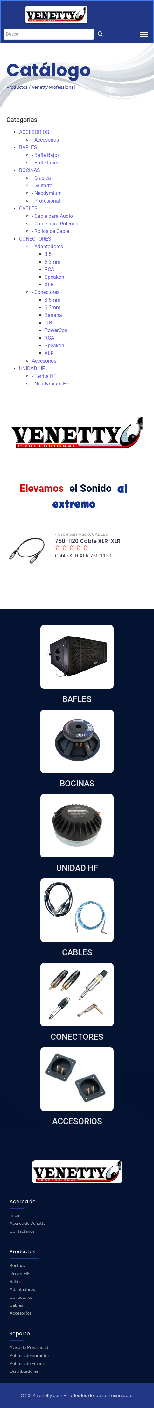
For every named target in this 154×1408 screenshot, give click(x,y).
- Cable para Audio (52, 216)
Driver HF (20, 1273)
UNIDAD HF (32, 368)
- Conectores (46, 292)
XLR (49, 285)
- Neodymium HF (50, 384)
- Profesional (46, 201)
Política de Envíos (27, 1363)
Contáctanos (22, 1231)
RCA (49, 269)
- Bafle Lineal (46, 163)
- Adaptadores (47, 247)
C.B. (49, 323)
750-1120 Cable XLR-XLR (88, 540)
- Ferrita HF (44, 376)
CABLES (28, 208)
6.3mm (52, 262)
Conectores (21, 1297)
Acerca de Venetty (28, 1223)
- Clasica (41, 178)
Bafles (15, 1281)
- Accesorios (45, 140)
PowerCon (56, 330)
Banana (53, 315)
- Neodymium (47, 193)
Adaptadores (22, 1289)
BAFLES (28, 147)
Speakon (54, 277)
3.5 (48, 254)
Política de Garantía (29, 1355)
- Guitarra (42, 186)
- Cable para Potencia (56, 224)
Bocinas (17, 1265)
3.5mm (52, 300)
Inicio (15, 1215)
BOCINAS (29, 170)
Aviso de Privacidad (29, 1347)
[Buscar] (49, 34)
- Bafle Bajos (46, 155)
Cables (16, 1305)
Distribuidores (24, 1371)
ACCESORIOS (34, 132)
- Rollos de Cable (50, 231)
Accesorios (44, 361)
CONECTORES (35, 239)
